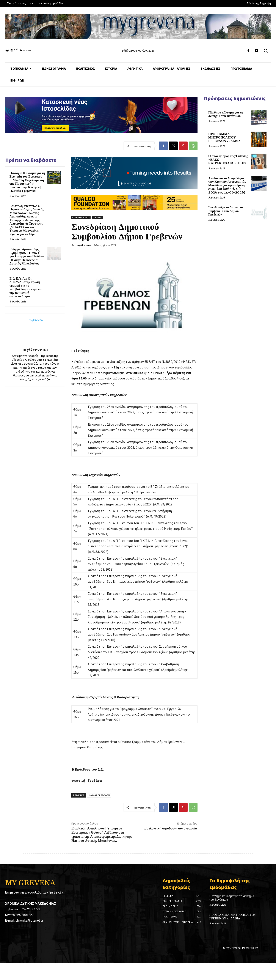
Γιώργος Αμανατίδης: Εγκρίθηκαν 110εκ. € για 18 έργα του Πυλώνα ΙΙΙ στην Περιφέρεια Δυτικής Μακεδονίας (26, 256)
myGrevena (35, 350)
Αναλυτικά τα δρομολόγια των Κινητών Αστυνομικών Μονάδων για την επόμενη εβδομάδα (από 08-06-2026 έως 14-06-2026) (227, 185)
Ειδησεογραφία (81, 217)
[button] (265, 51)
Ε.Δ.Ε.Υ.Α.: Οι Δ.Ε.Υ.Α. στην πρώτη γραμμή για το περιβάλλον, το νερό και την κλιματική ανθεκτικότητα (26, 288)
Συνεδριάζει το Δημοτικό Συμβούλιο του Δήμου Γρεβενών (225, 211)
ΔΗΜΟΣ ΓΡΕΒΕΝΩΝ (99, 795)
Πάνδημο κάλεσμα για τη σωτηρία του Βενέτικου (225, 114)
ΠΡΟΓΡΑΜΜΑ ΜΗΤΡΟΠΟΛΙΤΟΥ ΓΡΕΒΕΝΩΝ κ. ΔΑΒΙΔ (224, 137)
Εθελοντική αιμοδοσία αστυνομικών (171, 828)
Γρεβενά (97, 217)
